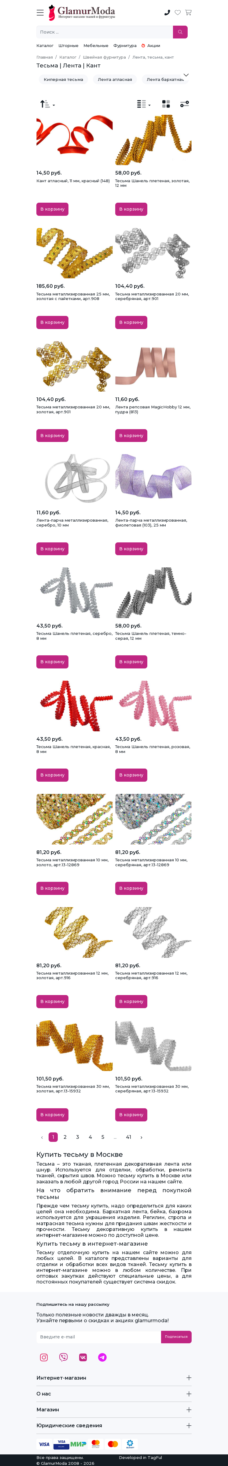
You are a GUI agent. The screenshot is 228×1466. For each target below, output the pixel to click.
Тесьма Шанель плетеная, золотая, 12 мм (152, 183)
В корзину (52, 209)
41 (128, 1137)
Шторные (68, 45)
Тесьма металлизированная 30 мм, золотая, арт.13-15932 (73, 1089)
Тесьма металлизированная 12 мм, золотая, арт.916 (72, 975)
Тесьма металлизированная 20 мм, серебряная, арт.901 (152, 296)
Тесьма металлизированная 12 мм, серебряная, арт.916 (151, 975)
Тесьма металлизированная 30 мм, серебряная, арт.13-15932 (152, 1089)
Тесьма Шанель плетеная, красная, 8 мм (73, 749)
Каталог (44, 45)
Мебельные (95, 45)
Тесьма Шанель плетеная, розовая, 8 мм (152, 749)
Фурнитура (125, 45)
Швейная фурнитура (104, 57)
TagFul (155, 1457)
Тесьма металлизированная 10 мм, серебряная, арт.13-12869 (151, 862)
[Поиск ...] (104, 32)
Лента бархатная (165, 79)
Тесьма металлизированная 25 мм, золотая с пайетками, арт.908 (73, 296)
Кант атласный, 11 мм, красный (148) (73, 180)
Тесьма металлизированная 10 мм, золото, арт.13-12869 (72, 862)
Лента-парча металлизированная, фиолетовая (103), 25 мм (151, 522)
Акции (151, 45)
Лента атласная (115, 79)
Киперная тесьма (63, 79)
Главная (44, 57)
